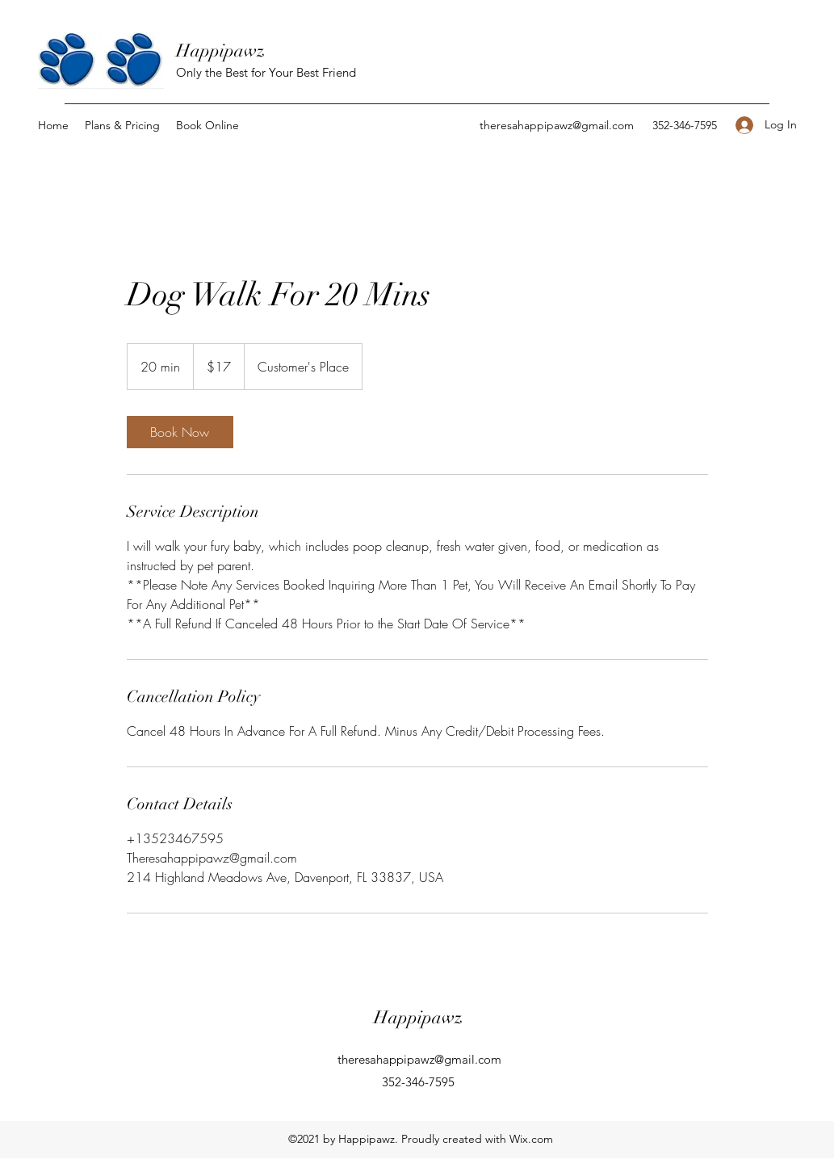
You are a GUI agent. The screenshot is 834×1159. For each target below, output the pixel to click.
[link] (180, 432)
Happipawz (220, 50)
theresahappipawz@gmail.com (557, 125)
